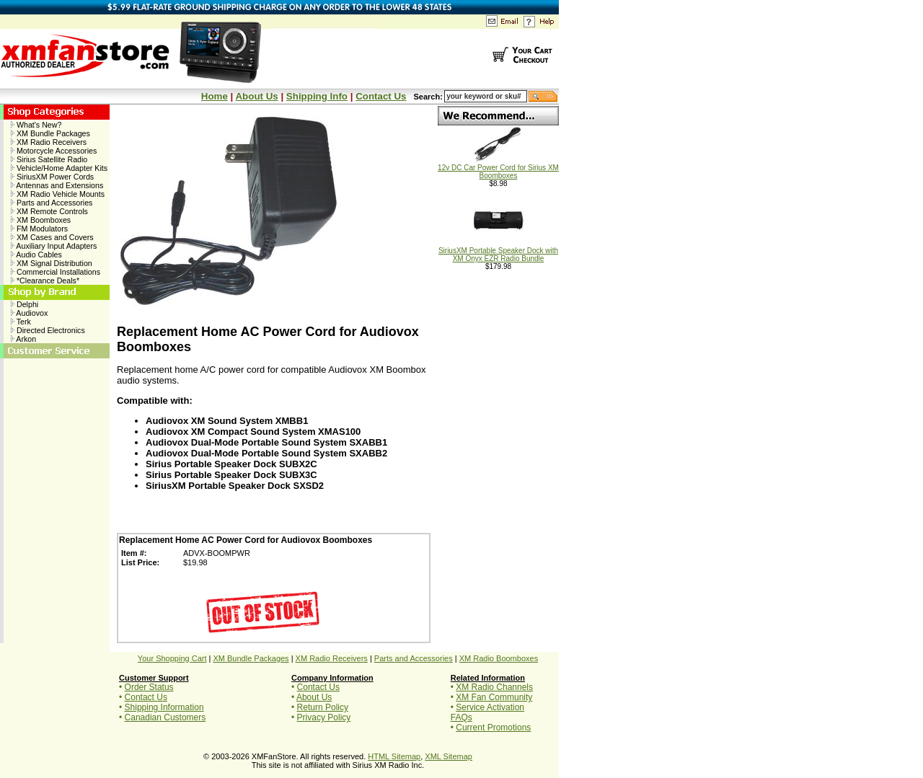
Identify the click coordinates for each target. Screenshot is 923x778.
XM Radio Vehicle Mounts (58, 194)
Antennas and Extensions (57, 185)
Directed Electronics (48, 330)
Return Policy (322, 707)
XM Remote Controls (49, 211)
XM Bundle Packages (50, 133)
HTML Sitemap (394, 756)
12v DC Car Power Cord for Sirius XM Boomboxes (498, 168)
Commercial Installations (55, 272)
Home (214, 96)
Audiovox (29, 313)
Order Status (149, 687)
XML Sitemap (448, 756)
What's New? (36, 124)
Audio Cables (36, 254)
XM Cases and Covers (52, 237)
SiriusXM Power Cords (52, 176)
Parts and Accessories (51, 202)
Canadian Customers (165, 717)
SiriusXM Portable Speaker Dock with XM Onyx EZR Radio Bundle (498, 251)
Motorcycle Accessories (54, 150)
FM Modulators (39, 228)
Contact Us (380, 96)
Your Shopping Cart (172, 658)
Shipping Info (317, 96)
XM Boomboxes (41, 220)
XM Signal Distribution (51, 263)
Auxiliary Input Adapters (54, 246)
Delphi (24, 304)
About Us (256, 96)
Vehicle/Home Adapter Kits (59, 168)
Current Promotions (493, 727)
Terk (21, 321)
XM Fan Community (494, 697)
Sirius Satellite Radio (49, 159)
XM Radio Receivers (49, 142)
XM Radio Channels (494, 687)
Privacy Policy (324, 717)
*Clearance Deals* (45, 280)
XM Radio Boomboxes (498, 658)
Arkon (23, 339)
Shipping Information (164, 707)
